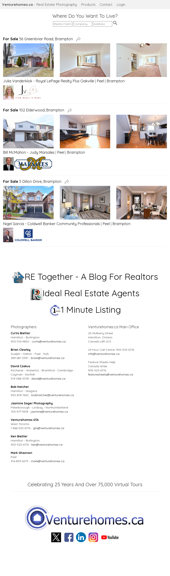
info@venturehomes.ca (103, 354)
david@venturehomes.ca (48, 378)
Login (121, 4)
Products (88, 4)
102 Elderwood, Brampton (34, 110)
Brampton (116, 81)
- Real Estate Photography (39, 4)
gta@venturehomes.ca (48, 428)
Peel (100, 81)
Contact (106, 4)
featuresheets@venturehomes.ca (110, 374)
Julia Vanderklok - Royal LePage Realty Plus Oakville (48, 81)
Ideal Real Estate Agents (85, 293)
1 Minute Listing (85, 309)
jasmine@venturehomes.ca (49, 411)
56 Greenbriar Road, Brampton (39, 39)
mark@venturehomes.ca (47, 461)
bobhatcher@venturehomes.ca (52, 395)
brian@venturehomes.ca (47, 358)
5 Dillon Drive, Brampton (33, 181)
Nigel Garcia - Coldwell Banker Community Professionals (51, 223)
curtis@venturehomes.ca (49, 341)
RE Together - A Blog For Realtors (85, 276)
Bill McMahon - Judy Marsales (28, 152)
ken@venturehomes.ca (47, 444)
